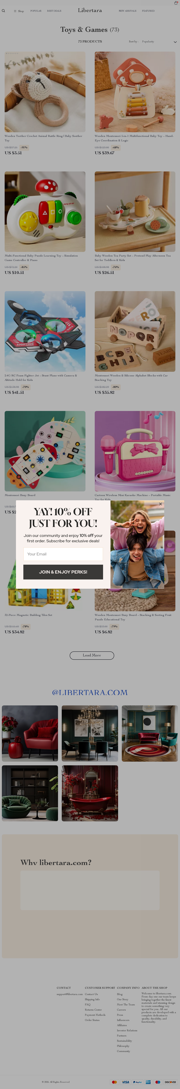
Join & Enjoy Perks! (63, 572)
